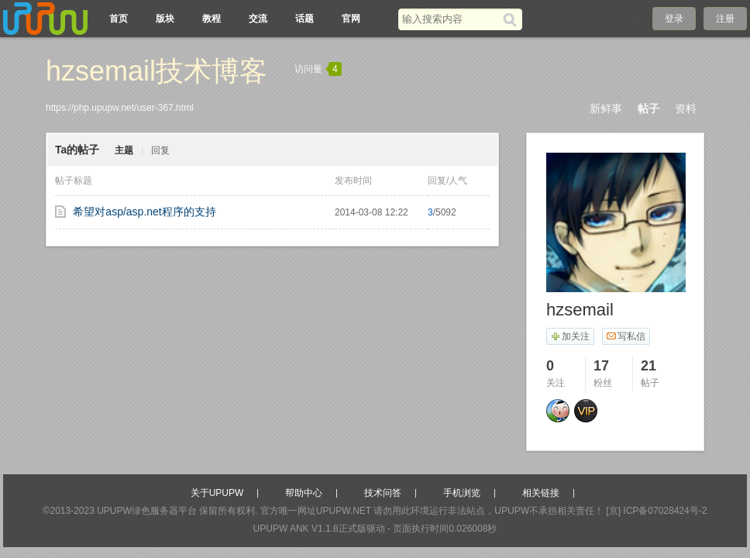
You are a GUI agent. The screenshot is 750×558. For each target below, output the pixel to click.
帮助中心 (303, 492)
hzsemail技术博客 (156, 71)
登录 (674, 18)
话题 (304, 18)
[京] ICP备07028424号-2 (656, 510)
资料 (686, 108)
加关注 (570, 336)
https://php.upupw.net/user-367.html (120, 107)
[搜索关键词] (450, 19)
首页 (118, 18)
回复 (160, 150)
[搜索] (512, 19)
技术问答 (382, 492)
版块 (165, 18)
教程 (211, 18)
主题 (124, 150)
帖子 (648, 108)
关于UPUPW (217, 492)
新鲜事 (606, 108)
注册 (725, 18)
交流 (258, 18)
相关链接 (540, 492)
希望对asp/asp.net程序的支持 (144, 211)
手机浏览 (461, 492)
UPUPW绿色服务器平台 (147, 510)
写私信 (625, 336)
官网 (351, 18)
